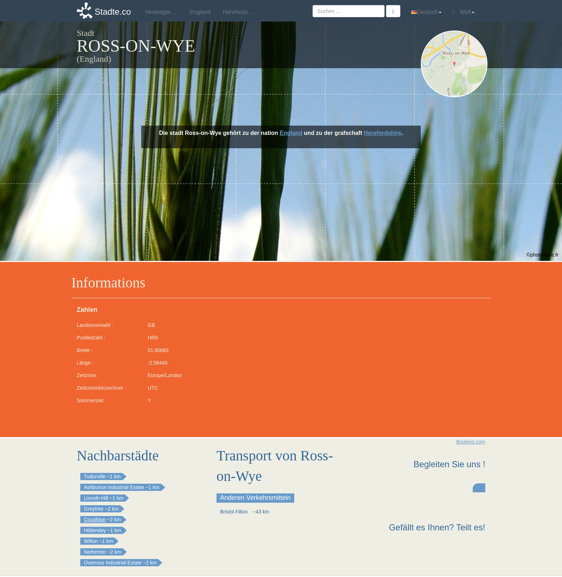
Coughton (95, 519)
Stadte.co (113, 12)
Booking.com (470, 442)
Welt (463, 12)
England (291, 133)
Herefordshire (382, 133)
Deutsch (426, 12)
